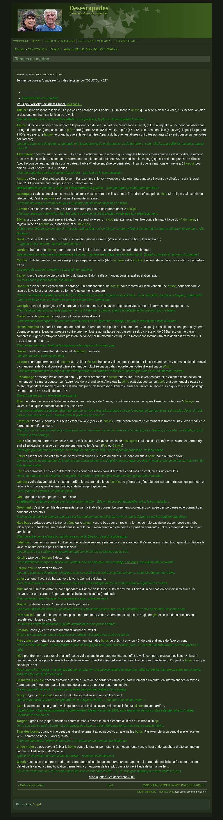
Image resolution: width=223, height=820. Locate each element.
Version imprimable (146, 791)
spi (157, 721)
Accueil (19, 49)
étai (163, 193)
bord (161, 381)
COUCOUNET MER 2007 (94, 41)
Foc (104, 445)
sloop (109, 219)
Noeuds (189, 163)
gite (155, 615)
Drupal (37, 804)
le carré (119, 260)
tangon (88, 522)
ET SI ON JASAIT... (125, 41)
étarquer (81, 351)
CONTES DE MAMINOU (60, 41)
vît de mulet (187, 219)
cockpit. (132, 209)
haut (110, 785)
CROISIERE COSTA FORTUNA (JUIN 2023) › (174, 785)
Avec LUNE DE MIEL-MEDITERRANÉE (91, 49)
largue (48, 134)
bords (105, 640)
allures (138, 706)
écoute (45, 224)
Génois (117, 445)
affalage (188, 401)
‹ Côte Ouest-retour (31, 785)
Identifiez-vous (166, 791)
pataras (49, 198)
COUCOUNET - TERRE (44, 49)
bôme (125, 381)
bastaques (129, 441)
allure (34, 568)
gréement (44, 316)
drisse (135, 110)
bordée (115, 481)
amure (114, 377)
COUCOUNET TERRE (27, 41)
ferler (188, 660)
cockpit (138, 260)
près (70, 130)
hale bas (84, 224)
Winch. (167, 366)
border (65, 362)
